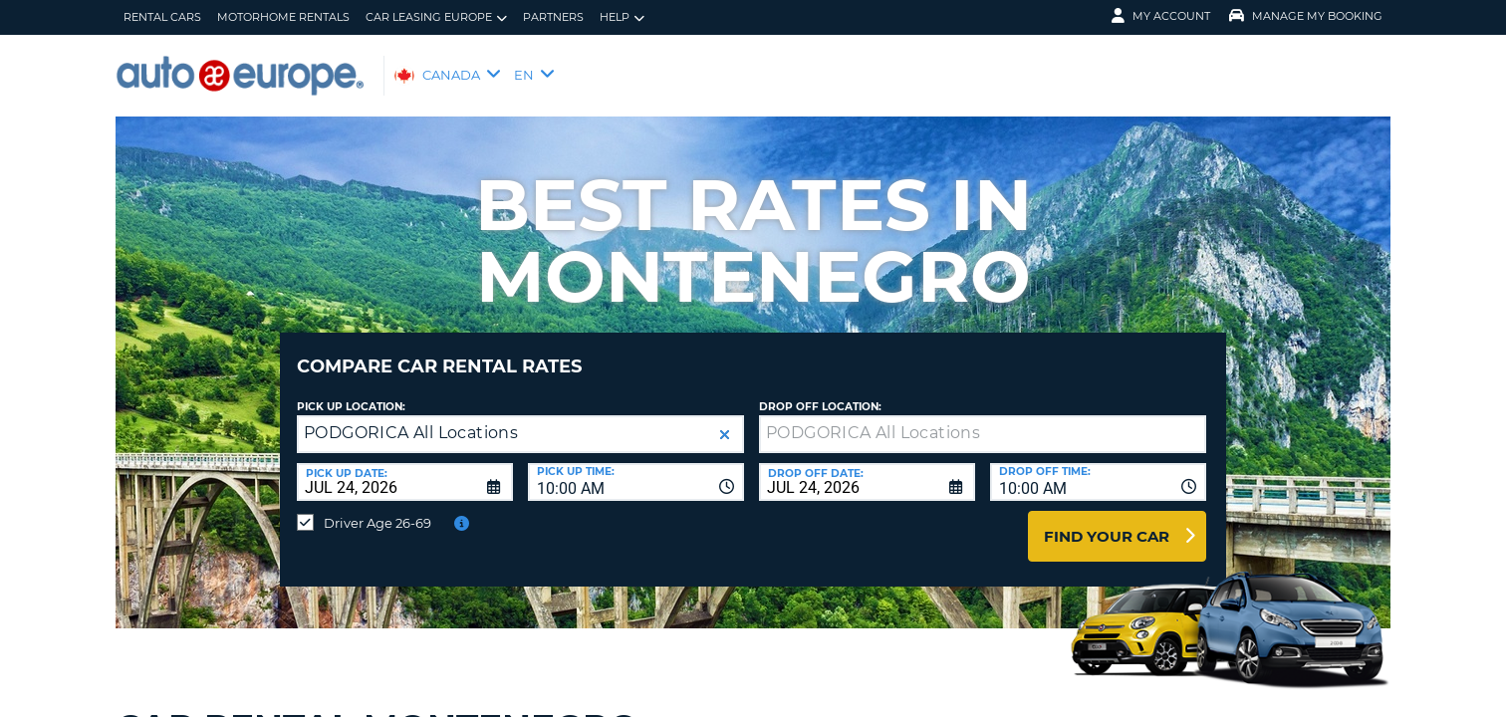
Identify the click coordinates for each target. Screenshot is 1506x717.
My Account (1161, 16)
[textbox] (982, 419)
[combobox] (636, 467)
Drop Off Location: (820, 391)
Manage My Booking (1305, 16)
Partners (553, 17)
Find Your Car (1106, 521)
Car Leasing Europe (436, 17)
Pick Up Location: (351, 391)
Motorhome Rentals (283, 17)
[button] (724, 419)
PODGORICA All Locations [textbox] (411, 417)
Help (622, 17)
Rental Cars (162, 17)
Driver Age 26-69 (377, 508)
